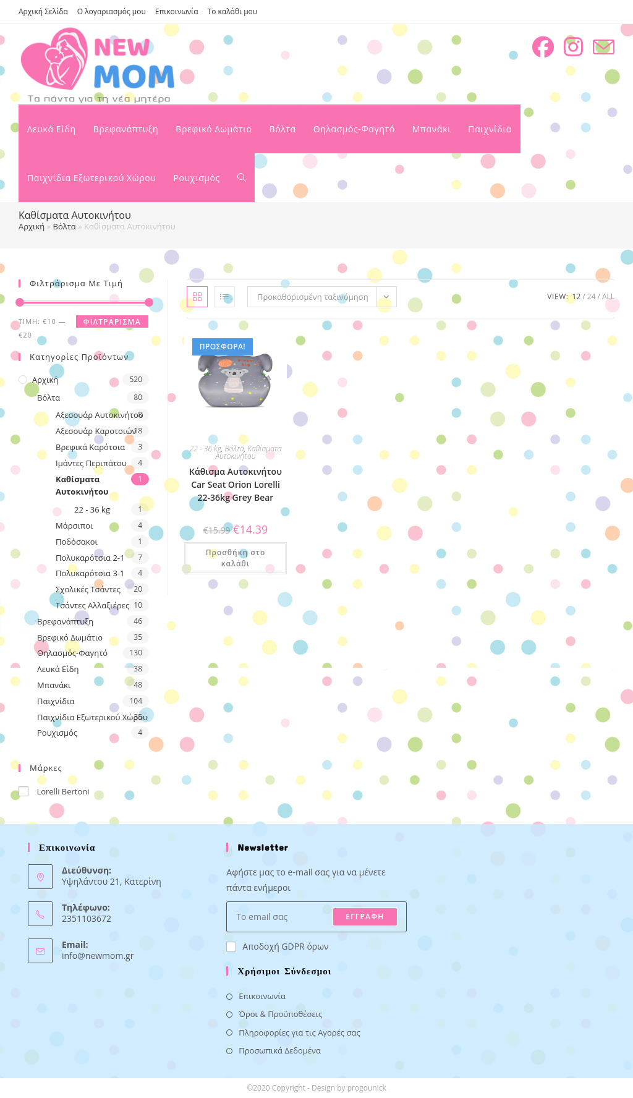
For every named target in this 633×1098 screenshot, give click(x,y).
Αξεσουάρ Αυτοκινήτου (99, 414)
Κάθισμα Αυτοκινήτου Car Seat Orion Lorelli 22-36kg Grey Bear (235, 484)
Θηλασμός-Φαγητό (72, 652)
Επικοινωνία (176, 11)
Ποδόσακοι (77, 541)
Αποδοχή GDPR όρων (277, 946)
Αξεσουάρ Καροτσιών (96, 430)
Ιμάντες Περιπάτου (91, 463)
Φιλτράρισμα (112, 322)
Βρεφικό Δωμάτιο (70, 637)
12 (576, 296)
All (608, 296)
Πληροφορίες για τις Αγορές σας (299, 1032)
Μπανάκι (53, 685)
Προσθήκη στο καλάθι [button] (236, 558)
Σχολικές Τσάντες (88, 589)
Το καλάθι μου (233, 11)
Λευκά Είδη (58, 669)
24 (591, 296)
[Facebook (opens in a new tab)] (543, 47)
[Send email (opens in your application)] (603, 47)
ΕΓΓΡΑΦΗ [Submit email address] (365, 916)
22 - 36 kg (92, 509)
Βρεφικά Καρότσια (90, 447)
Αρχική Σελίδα (43, 11)
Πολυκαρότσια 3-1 (90, 573)
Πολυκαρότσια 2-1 (90, 557)
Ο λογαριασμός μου (111, 11)
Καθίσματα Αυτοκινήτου (82, 486)
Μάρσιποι (74, 525)
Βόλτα (64, 226)
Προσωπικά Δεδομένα (280, 1050)
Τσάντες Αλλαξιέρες (92, 605)
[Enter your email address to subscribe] (316, 916)
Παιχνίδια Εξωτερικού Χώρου (92, 717)
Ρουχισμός (57, 732)
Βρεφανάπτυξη (65, 621)
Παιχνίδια (56, 701)
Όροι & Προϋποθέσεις (280, 1013)
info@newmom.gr (98, 955)
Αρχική (32, 226)
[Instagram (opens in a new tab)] (573, 47)
